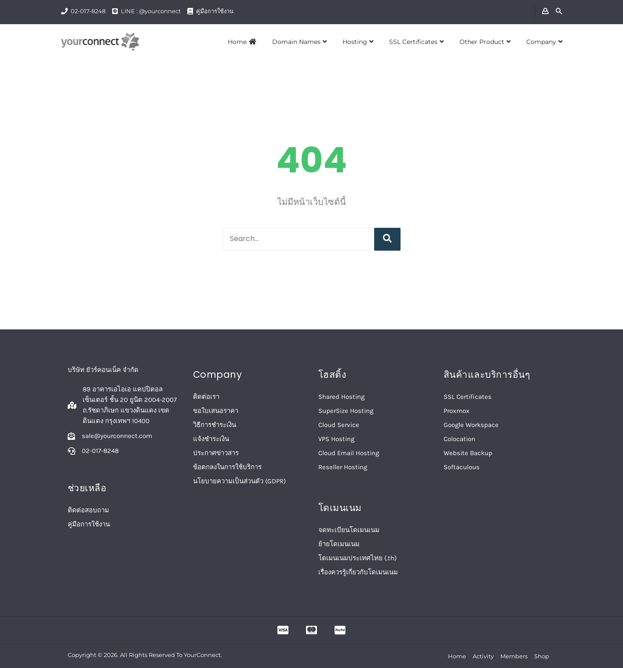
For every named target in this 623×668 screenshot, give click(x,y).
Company (544, 42)
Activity (483, 656)
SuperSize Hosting (345, 411)
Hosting (357, 42)
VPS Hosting (336, 439)
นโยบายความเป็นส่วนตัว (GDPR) (239, 481)
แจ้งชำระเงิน (211, 439)
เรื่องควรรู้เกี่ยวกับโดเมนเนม (358, 572)
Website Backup (468, 453)
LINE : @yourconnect (151, 11)
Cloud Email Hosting (348, 453)
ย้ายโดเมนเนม (339, 544)
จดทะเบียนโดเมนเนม (348, 530)
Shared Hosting (341, 397)
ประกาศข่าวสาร (216, 453)
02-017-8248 (88, 11)
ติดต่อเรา (206, 397)
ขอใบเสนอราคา (215, 411)
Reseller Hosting (342, 467)
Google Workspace (471, 425)
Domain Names (299, 42)
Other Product (484, 42)
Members (514, 656)
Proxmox (457, 411)
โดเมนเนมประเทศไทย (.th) (357, 558)
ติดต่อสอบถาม (88, 510)
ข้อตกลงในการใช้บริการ (227, 467)
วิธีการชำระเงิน (214, 425)
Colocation (459, 439)
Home (242, 42)
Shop (541, 656)
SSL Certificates (416, 42)
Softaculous (462, 467)
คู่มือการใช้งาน (214, 11)
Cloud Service (338, 425)
